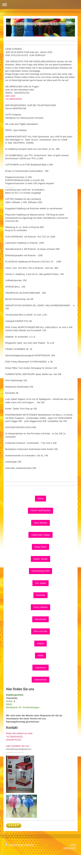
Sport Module (40, 522)
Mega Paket (40, 547)
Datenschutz (40, 679)
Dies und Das (40, 631)
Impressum (40, 667)
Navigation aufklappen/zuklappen (40, 4)
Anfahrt (40, 643)
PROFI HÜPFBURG (40, 510)
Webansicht (69, 848)
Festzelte (40, 595)
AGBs (40, 655)
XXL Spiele (40, 583)
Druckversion (14, 844)
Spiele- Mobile (40, 559)
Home (41, 498)
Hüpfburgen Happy (40, 534)
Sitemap (29, 844)
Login (73, 844)
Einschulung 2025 (40, 571)
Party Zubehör (40, 607)
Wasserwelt (40, 619)
